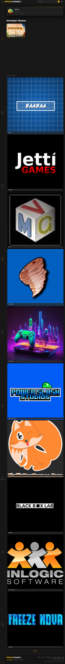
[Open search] (59, 2)
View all (35, 650)
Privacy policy (48, 657)
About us (43, 657)
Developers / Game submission (58, 658)
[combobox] (49, 1)
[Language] (62, 1)
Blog (63, 657)
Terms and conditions (57, 657)
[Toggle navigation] (3, 2)
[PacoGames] (13, 658)
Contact (39, 657)
